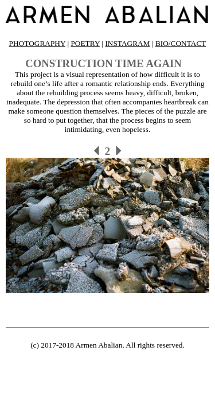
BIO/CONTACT (180, 43)
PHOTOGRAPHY (37, 43)
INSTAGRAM (127, 43)
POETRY (85, 43)
